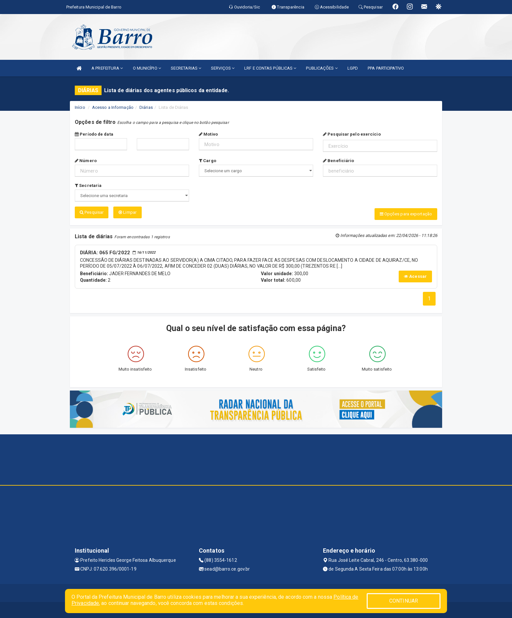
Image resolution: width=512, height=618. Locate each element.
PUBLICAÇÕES (321, 68)
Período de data (94, 134)
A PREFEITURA (107, 68)
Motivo (208, 134)
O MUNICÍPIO (147, 68)
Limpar (127, 212)
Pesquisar (92, 212)
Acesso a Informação (113, 107)
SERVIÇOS (222, 68)
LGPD (352, 68)
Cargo (207, 160)
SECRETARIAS (186, 68)
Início (80, 107)
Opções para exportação (406, 213)
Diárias (146, 107)
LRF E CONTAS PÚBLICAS (270, 68)
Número (86, 160)
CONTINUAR (403, 601)
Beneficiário (338, 160)
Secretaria (88, 185)
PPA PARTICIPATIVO (386, 68)
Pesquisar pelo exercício (352, 134)
